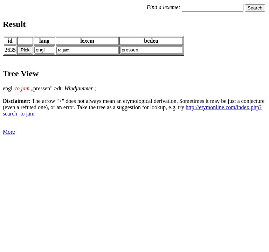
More (9, 132)
